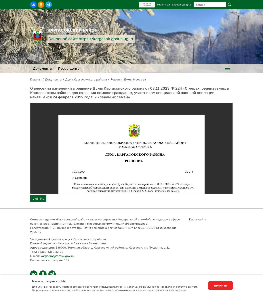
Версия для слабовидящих (174, 4)
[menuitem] (227, 68)
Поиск (230, 4)
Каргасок (147, 3)
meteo (147, 6)
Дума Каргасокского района (86, 79)
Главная (35, 79)
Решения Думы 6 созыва (128, 79)
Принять (220, 285)
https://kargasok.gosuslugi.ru (106, 38)
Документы (53, 79)
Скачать (38, 198)
